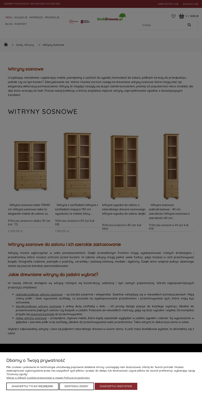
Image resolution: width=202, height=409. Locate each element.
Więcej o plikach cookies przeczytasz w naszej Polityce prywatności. (48, 377)
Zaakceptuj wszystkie (116, 386)
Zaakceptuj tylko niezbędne (32, 386)
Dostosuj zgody (77, 386)
